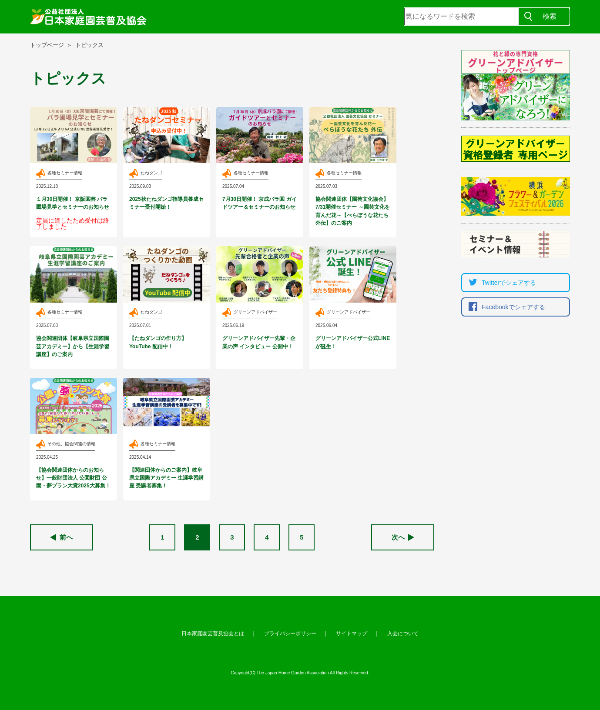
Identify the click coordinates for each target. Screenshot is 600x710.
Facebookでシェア (504, 307)
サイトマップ (351, 633)
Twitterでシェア (500, 283)
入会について (403, 633)
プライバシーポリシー (290, 633)
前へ (61, 537)
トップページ (47, 45)
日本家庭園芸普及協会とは (212, 633)
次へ (403, 537)
